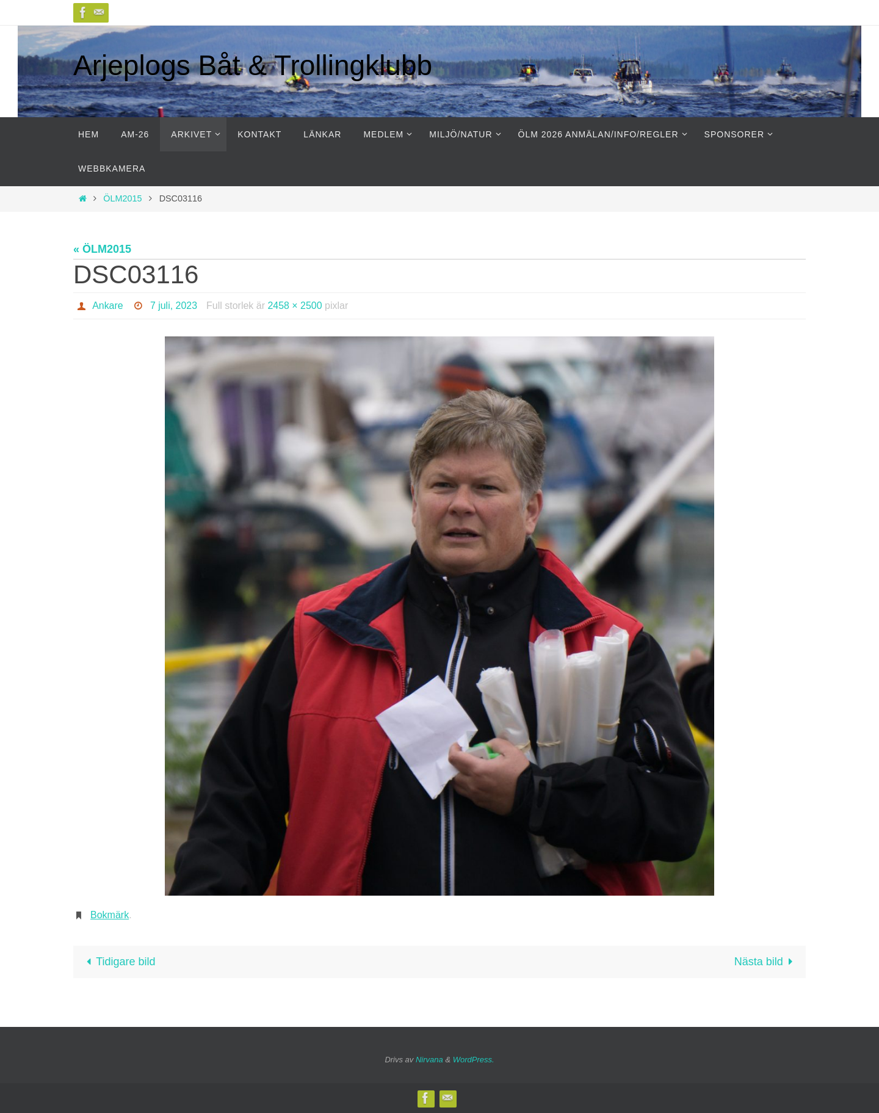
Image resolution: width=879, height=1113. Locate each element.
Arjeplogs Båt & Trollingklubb (252, 65)
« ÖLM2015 (102, 249)
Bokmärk (109, 915)
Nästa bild (766, 961)
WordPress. (473, 1059)
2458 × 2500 (295, 305)
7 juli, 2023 (173, 305)
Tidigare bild (118, 961)
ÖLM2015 (122, 198)
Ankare (107, 305)
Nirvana (429, 1059)
